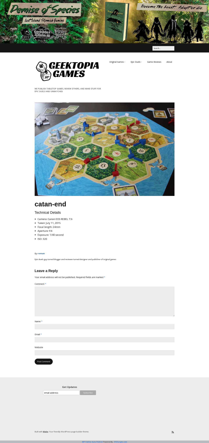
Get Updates (69, 387)
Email (38, 334)
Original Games (116, 61)
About (169, 61)
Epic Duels (135, 61)
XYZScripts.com (120, 442)
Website (39, 347)
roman (41, 253)
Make (45, 431)
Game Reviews (154, 61)
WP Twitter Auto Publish (92, 442)
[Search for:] (163, 48)
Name (38, 321)
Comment (40, 283)
